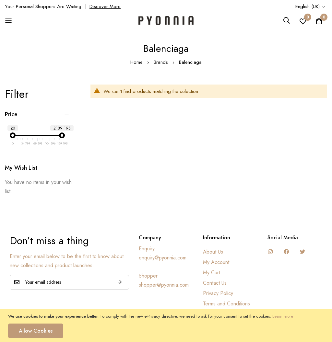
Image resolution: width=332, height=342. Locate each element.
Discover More (105, 6)
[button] (311, 6)
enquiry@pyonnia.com (162, 257)
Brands (162, 62)
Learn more (282, 316)
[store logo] (166, 20)
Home (137, 62)
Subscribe (119, 282)
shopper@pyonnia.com (164, 285)
